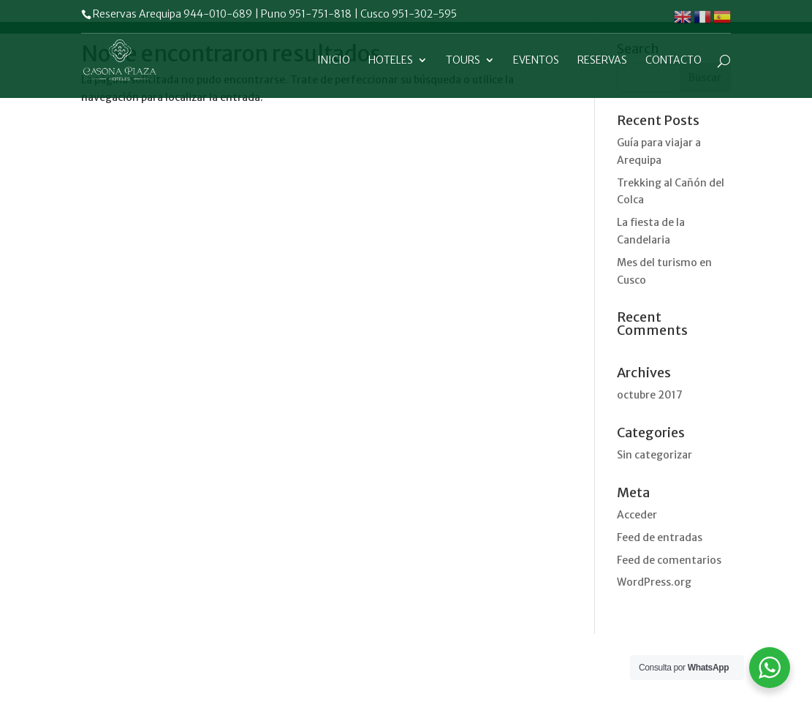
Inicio (333, 61)
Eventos (536, 61)
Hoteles (390, 61)
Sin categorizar (654, 454)
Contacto (673, 61)
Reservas (602, 61)
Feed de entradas (659, 537)
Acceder (637, 514)
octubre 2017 (650, 394)
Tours (463, 61)
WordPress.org (654, 582)
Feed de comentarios (669, 560)
